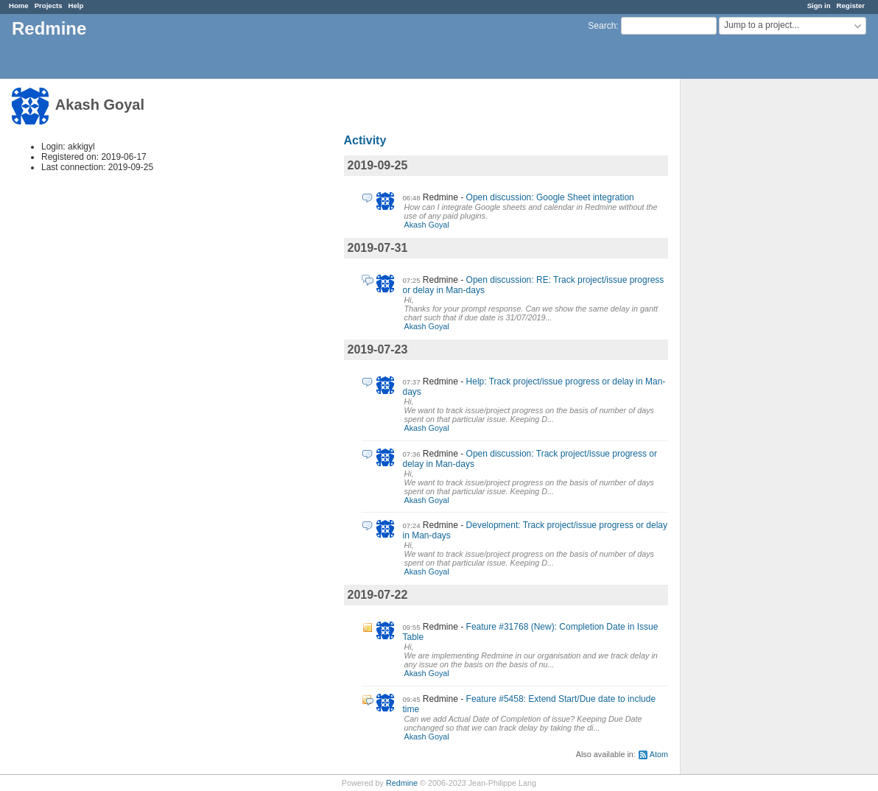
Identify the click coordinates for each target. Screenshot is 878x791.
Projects (49, 5)
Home (19, 5)
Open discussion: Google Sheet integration (550, 197)
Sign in (819, 5)
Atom (659, 754)
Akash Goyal (426, 224)
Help (76, 5)
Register (851, 5)
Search (602, 26)
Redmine (402, 782)
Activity (365, 140)
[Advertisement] (754, 310)
